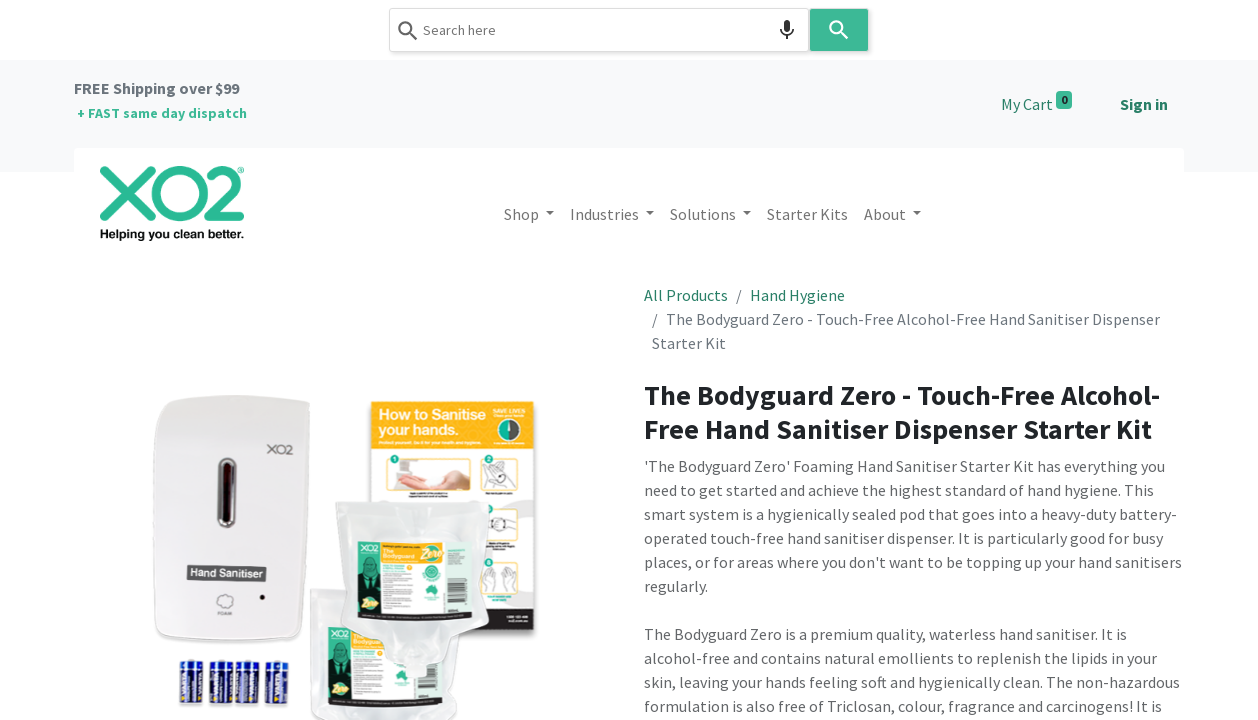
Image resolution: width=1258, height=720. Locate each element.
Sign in (1144, 104)
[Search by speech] (787, 30)
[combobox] (599, 30)
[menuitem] (807, 214)
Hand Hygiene (797, 295)
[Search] (839, 30)
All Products (686, 295)
